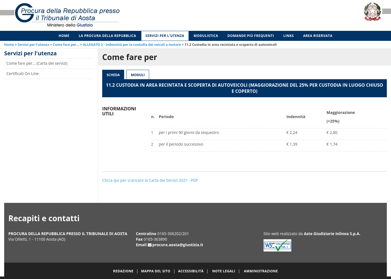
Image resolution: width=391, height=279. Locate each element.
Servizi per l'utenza (165, 35)
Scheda (113, 75)
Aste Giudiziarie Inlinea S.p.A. (332, 233)
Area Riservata (317, 35)
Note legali (223, 271)
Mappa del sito (155, 271)
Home (64, 35)
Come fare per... (66, 44)
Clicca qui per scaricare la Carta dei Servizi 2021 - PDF (150, 180)
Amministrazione (261, 271)
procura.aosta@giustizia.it (177, 244)
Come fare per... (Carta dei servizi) (36, 63)
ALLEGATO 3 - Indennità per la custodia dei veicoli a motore (132, 44)
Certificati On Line (22, 73)
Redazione (123, 271)
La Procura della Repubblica (107, 35)
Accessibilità (191, 271)
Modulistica (206, 35)
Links (288, 35)
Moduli (138, 75)
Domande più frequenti (250, 35)
